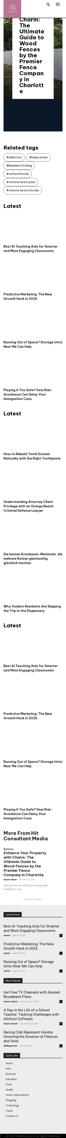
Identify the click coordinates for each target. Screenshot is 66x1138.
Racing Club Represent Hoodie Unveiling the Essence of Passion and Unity (31, 1036)
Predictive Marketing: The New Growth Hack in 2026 (29, 946)
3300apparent (10, 1045)
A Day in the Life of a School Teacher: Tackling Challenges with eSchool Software (31, 1014)
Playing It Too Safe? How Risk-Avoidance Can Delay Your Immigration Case (28, 394)
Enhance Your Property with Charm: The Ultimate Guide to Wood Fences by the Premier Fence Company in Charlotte (25, 864)
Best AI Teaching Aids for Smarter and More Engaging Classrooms (31, 928)
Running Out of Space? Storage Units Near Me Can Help (29, 964)
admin (7, 935)
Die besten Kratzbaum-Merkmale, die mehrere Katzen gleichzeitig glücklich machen (33, 558)
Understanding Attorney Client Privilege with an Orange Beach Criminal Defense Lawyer (29, 506)
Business (9, 849)
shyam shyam (10, 879)
